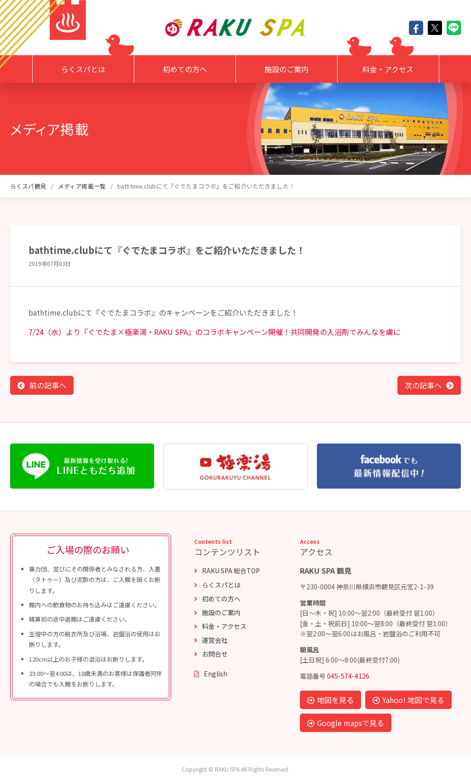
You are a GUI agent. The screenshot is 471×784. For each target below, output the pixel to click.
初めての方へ (185, 69)
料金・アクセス (388, 69)
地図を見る (330, 699)
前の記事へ (47, 385)
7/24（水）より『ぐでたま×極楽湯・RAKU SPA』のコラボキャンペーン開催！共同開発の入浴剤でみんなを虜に (215, 331)
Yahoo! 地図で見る (408, 699)
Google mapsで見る (345, 722)
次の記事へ (423, 385)
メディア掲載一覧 (82, 186)
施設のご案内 (286, 69)
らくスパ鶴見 (28, 186)
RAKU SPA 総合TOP (227, 570)
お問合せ (211, 653)
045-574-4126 (348, 675)
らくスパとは (83, 69)
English (210, 673)
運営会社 (211, 640)
